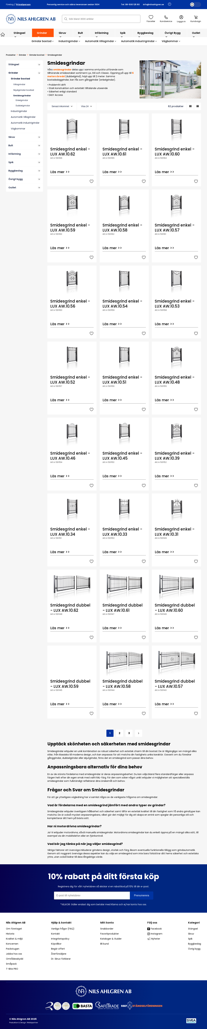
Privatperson (23, 4)
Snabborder (106, 928)
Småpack (11, 963)
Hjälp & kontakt (61, 922)
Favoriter (151, 19)
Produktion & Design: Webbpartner (23, 1022)
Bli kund (104, 943)
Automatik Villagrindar (100, 41)
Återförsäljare (58, 953)
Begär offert (58, 948)
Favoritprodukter (109, 933)
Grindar (42, 34)
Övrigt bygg (172, 34)
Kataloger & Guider (111, 938)
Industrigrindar (69, 41)
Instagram (154, 933)
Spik (122, 34)
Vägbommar (171, 41)
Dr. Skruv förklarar (61, 958)
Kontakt (55, 933)
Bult (80, 34)
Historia (10, 933)
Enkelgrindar (22, 100)
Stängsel (19, 34)
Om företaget (14, 928)
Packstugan (12, 948)
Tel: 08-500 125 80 (130, 4)
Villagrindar (19, 84)
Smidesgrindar (22, 95)
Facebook (154, 928)
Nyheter (153, 938)
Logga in (181, 19)
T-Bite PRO (12, 968)
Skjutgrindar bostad (23, 90)
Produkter (11, 55)
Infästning (101, 34)
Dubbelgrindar (23, 105)
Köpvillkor (56, 943)
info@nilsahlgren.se (153, 4)
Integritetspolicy (60, 938)
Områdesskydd (14, 958)
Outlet (196, 34)
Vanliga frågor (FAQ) (62, 928)
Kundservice (166, 19)
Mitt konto (107, 922)
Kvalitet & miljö (14, 938)
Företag (10, 4)
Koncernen (12, 943)
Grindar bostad (43, 41)
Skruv (62, 34)
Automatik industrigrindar (139, 41)
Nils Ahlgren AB (15, 922)
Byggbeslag (145, 34)
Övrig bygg (194, 948)
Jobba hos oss (14, 953)
